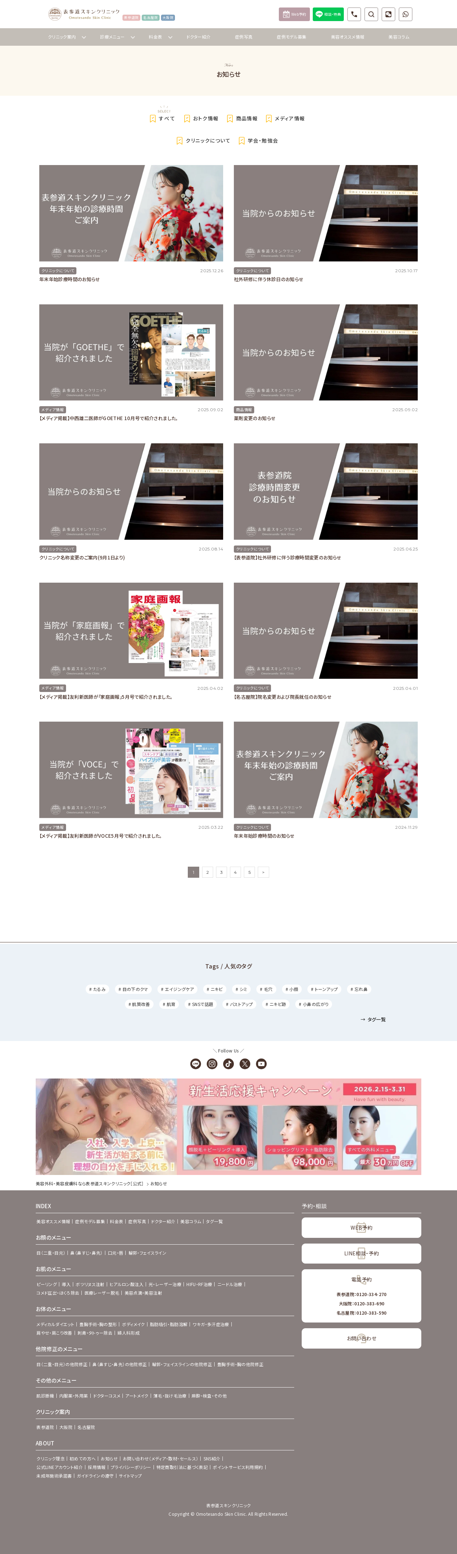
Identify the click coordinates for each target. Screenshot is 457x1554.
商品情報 (241, 119)
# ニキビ (215, 989)
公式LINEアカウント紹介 (59, 1467)
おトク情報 (200, 119)
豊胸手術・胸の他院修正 (240, 1364)
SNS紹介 (212, 1458)
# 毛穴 (266, 989)
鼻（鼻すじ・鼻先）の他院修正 (119, 1364)
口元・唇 (115, 1253)
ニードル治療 (229, 1284)
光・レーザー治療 (165, 1284)
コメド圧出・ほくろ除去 (57, 1293)
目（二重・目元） (50, 1253)
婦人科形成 (128, 1333)
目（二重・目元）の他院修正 (61, 1364)
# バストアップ (239, 1004)
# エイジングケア (177, 989)
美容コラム (398, 37)
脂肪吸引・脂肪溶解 (168, 1324)
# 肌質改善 (139, 1004)
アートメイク (136, 1396)
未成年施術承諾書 (54, 1476)
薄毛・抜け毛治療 (170, 1396)
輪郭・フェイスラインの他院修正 (182, 1364)
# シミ (241, 989)
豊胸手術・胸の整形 (98, 1324)
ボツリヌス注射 (90, 1284)
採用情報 (96, 1467)
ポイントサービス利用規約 (238, 1467)
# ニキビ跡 (276, 1004)
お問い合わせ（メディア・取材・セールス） (160, 1458)
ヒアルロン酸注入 (127, 1284)
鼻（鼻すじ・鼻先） (86, 1253)
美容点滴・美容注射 (143, 1293)
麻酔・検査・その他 (209, 1396)
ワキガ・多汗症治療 (210, 1324)
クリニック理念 (50, 1458)
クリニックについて (202, 141)
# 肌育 (169, 1004)
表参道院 (45, 1427)
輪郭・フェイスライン (148, 1253)
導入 (66, 1284)
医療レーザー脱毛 (102, 1293)
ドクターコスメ (107, 1396)
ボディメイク (133, 1324)
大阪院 (65, 1427)
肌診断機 (45, 1396)
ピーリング (46, 1284)
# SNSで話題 (200, 1004)
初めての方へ (83, 1458)
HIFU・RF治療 (199, 1284)
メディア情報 (284, 119)
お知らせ (109, 1458)
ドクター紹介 (198, 37)
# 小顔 (292, 989)
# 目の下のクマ (133, 989)
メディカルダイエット (55, 1324)
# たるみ (97, 989)
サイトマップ (130, 1476)
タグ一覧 (373, 1019)
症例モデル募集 (292, 37)
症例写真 (243, 37)
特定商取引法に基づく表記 (182, 1467)
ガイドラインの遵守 (95, 1476)
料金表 (116, 1221)
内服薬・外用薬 (73, 1396)
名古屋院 (86, 1427)
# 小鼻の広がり (313, 1004)
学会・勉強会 (257, 141)
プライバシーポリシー (131, 1467)
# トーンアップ (324, 989)
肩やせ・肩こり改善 (54, 1333)
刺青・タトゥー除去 (94, 1333)
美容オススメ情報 (348, 37)
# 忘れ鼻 (359, 989)
